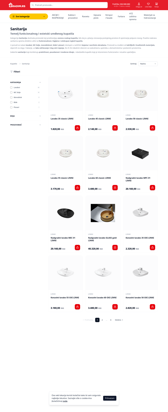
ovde (65, 401)
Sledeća (119, 320)
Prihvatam (109, 398)
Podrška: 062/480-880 (121, 4)
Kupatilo (13, 64)
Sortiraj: (133, 64)
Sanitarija (26, 64)
